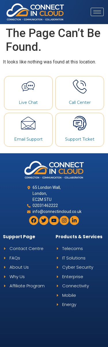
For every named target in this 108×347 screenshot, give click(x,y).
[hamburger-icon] (97, 12)
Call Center (80, 102)
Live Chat (28, 102)
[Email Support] (28, 123)
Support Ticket (79, 139)
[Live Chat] (28, 86)
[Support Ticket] (80, 123)
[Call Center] (80, 86)
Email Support (28, 139)
